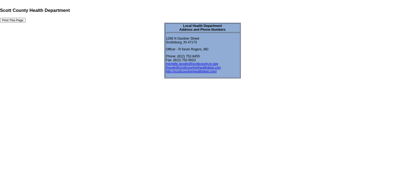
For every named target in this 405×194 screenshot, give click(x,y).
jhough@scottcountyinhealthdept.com (193, 68)
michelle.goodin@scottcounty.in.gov (192, 64)
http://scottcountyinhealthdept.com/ (191, 71)
